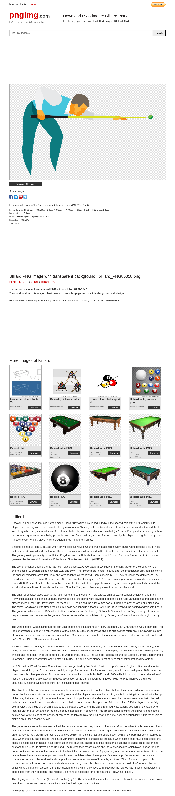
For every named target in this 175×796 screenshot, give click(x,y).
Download (34, 407)
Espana (32, 4)
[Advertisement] (87, 61)
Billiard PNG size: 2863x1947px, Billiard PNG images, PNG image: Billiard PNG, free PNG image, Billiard (64, 210)
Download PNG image (25, 184)
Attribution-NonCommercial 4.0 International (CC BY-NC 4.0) (55, 205)
